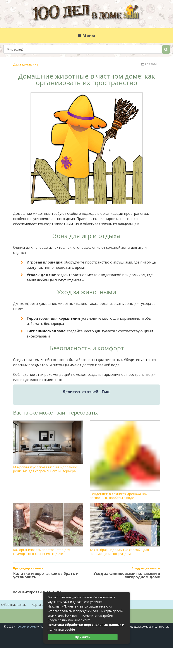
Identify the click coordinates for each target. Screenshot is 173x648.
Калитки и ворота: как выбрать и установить (46, 574)
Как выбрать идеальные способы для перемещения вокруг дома (125, 528)
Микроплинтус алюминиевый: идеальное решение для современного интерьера (48, 446)
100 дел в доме (26, 626)
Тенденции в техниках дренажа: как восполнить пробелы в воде (125, 459)
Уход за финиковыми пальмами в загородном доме (126, 574)
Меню (86, 35)
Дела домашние (25, 64)
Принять (83, 637)
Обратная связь (13, 604)
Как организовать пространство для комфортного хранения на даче (48, 528)
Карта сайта (41, 604)
